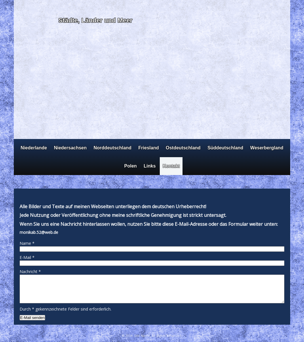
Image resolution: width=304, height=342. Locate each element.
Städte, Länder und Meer (95, 20)
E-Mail (27, 257)
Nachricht (30, 271)
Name (27, 243)
